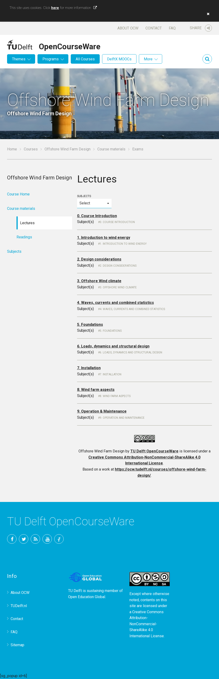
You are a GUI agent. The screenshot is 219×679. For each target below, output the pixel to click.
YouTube (47, 539)
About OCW (127, 28)
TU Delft (59, 539)
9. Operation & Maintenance (102, 411)
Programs (50, 59)
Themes (18, 59)
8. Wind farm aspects (96, 389)
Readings (24, 237)
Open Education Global (86, 597)
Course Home (18, 194)
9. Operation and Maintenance (122, 417)
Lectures (27, 223)
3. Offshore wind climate (118, 287)
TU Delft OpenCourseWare (154, 451)
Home (12, 149)
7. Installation (89, 368)
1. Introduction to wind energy (103, 237)
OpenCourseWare (69, 46)
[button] (207, 14)
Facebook (12, 539)
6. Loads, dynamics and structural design (113, 346)
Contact (153, 28)
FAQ (172, 28)
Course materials (111, 149)
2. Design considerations (99, 259)
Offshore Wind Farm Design (68, 149)
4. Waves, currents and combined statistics (115, 302)
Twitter (23, 539)
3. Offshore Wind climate (99, 281)
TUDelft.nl (19, 606)
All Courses (85, 59)
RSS (35, 539)
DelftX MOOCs (119, 59)
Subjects (94, 201)
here (55, 8)
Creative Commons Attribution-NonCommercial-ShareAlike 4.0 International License (146, 624)
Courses (31, 149)
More (148, 59)
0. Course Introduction (97, 216)
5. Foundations (90, 324)
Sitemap (17, 645)
